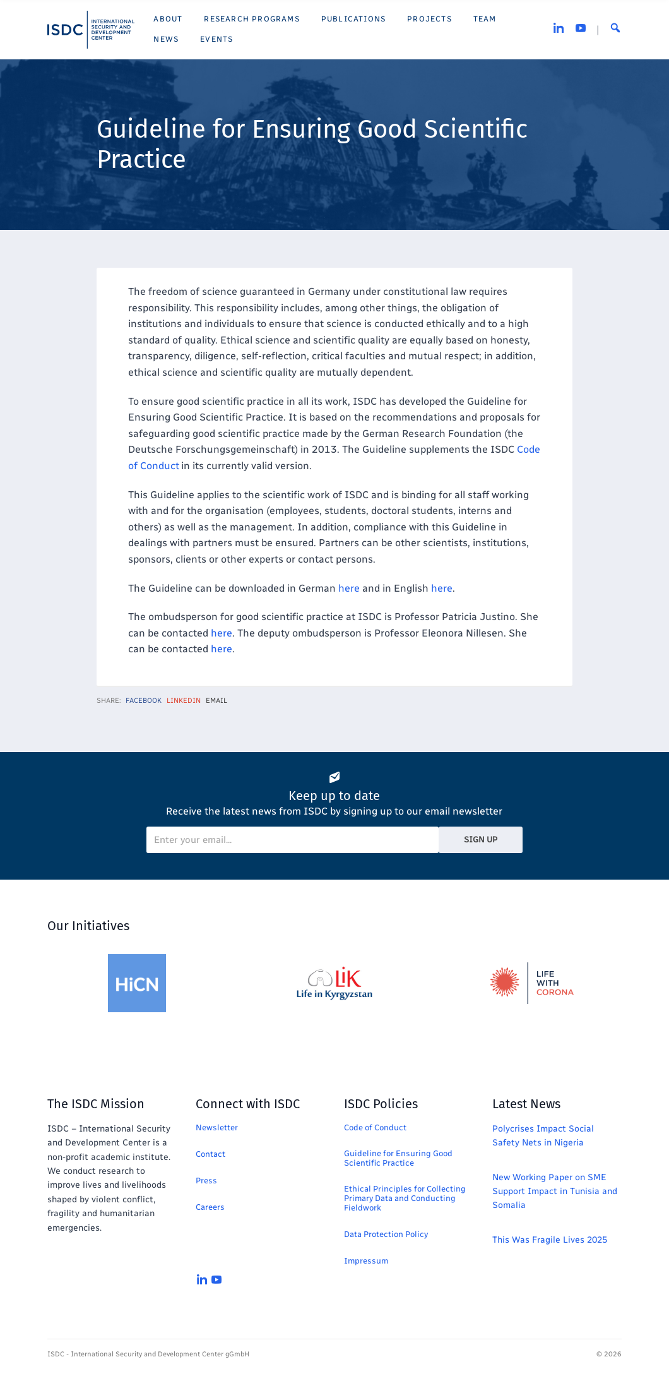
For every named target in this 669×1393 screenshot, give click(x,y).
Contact (210, 1154)
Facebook (144, 700)
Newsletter (217, 1127)
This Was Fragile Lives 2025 (549, 1240)
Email (216, 700)
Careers (210, 1207)
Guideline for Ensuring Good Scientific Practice (398, 1158)
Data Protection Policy (386, 1234)
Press (206, 1180)
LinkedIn (184, 700)
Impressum (366, 1260)
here (349, 588)
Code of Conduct (375, 1127)
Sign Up (480, 839)
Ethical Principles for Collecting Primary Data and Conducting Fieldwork (405, 1198)
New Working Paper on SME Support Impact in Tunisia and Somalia (554, 1191)
